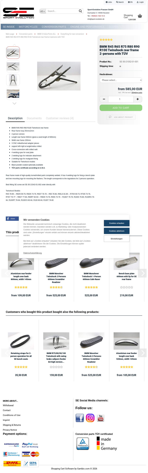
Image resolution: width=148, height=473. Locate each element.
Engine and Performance (87, 26)
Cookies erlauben (110, 223)
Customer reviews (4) (60, 119)
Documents (34, 119)
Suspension (117, 26)
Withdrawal (8, 406)
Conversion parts (54, 26)
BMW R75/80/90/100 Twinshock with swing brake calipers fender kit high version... (56, 358)
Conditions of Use (11, 416)
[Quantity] (121, 100)
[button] (130, 2)
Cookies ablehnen (110, 231)
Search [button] (120, 2)
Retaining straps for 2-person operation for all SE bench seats (21, 357)
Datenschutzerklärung (32, 253)
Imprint (6, 421)
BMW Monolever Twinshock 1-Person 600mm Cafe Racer (91, 277)
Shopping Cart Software (62, 469)
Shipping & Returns (12, 425)
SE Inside (9, 26)
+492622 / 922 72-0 (98, 16)
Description (15, 119)
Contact (7, 411)
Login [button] (140, 2)
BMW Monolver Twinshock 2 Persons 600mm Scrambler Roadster (56, 278)
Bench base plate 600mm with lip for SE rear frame (127, 277)
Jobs (109, 2)
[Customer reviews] (106, 41)
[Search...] (42, 11)
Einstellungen (110, 239)
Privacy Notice (10, 430)
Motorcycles (28, 26)
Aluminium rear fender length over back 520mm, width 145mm (126, 357)
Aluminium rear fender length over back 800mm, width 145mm (21, 277)
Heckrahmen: (106, 75)
